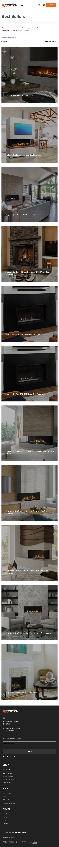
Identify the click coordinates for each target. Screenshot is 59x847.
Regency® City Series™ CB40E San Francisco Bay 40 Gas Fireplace (29, 452)
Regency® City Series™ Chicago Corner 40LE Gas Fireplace (26, 512)
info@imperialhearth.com (11, 728)
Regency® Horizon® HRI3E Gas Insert (21, 692)
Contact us (5, 30)
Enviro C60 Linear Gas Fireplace (19, 95)
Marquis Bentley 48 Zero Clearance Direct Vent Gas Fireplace (27, 273)
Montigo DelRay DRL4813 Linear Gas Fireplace (25, 394)
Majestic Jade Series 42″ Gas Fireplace (21, 214)
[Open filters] (4, 41)
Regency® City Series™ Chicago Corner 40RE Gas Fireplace (26, 571)
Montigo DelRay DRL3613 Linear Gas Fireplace (25, 334)
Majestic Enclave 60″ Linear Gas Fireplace (23, 155)
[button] (51, 5)
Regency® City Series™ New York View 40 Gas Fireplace (29, 632)
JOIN (29, 751)
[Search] (39, 5)
